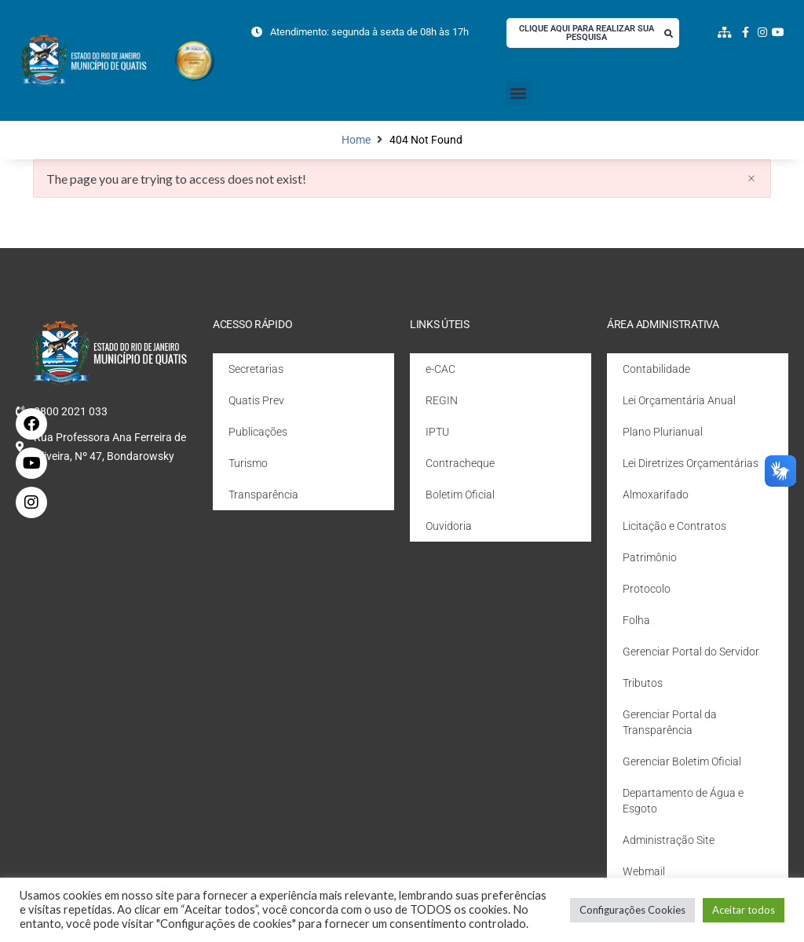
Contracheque (460, 463)
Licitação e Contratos (674, 526)
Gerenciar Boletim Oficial (682, 761)
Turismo (248, 463)
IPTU (437, 431)
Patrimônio (650, 557)
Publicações (257, 431)
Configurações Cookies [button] (632, 910)
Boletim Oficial (460, 494)
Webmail (644, 871)
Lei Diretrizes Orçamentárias (690, 463)
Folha (636, 620)
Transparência (263, 494)
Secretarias (255, 369)
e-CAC (440, 369)
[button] (519, 92)
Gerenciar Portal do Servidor (691, 651)
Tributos (643, 683)
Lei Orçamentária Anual (679, 400)
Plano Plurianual (663, 431)
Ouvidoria (449, 526)
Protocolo (647, 588)
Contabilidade (656, 369)
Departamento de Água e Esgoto (683, 801)
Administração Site (668, 840)
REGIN (442, 400)
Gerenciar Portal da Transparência (670, 722)
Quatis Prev (256, 400)
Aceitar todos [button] (743, 910)
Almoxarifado (656, 494)
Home (356, 140)
